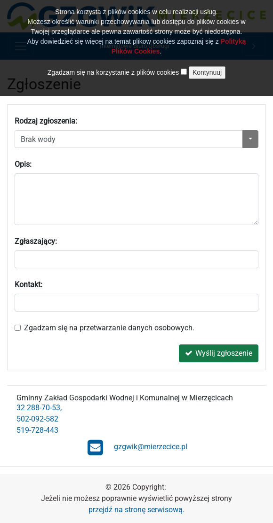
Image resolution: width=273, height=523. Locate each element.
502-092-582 (37, 418)
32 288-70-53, (39, 407)
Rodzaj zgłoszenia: (46, 121)
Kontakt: (28, 284)
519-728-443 (37, 430)
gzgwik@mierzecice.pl (137, 447)
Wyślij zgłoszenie (218, 353)
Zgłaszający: (36, 241)
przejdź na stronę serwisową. (136, 509)
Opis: (23, 164)
